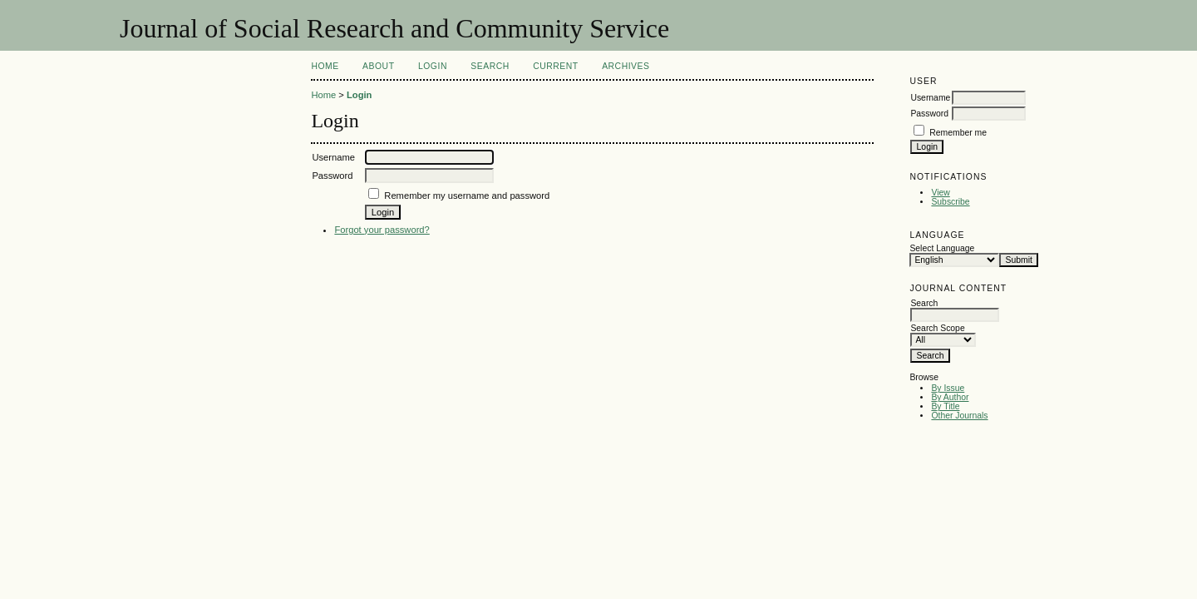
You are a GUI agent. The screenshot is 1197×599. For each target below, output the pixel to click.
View (940, 192)
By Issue (947, 388)
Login (432, 66)
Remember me (958, 132)
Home (324, 66)
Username (930, 97)
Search (489, 66)
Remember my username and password (466, 195)
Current (555, 66)
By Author (949, 397)
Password (929, 113)
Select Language (941, 248)
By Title (945, 406)
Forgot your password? (381, 230)
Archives (625, 66)
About (378, 66)
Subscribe (950, 201)
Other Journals (959, 415)
